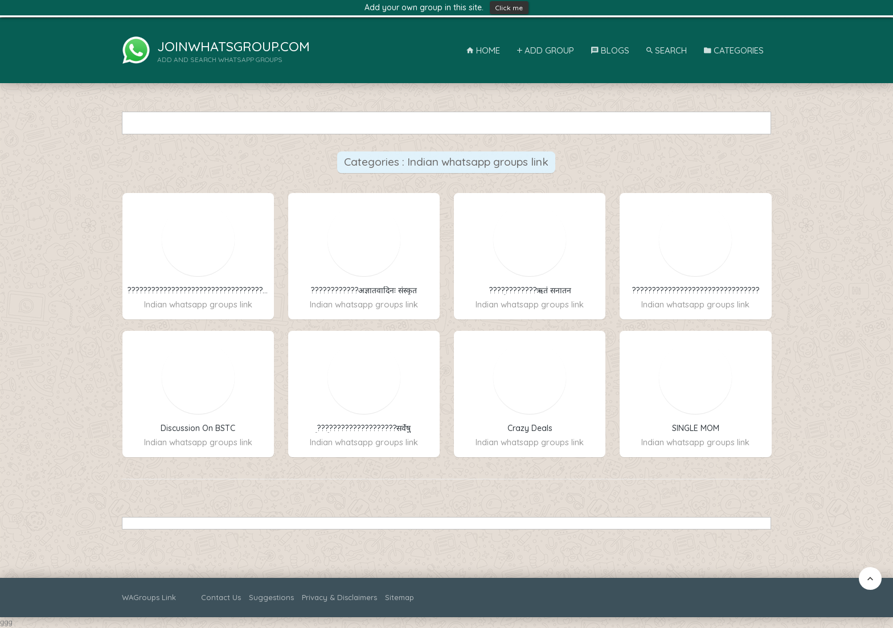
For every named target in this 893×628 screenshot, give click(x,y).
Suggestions (271, 597)
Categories (734, 50)
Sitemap (399, 597)
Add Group (545, 50)
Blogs (610, 50)
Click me (509, 7)
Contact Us (221, 597)
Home (483, 50)
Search (666, 50)
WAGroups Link (149, 597)
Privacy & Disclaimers (339, 597)
